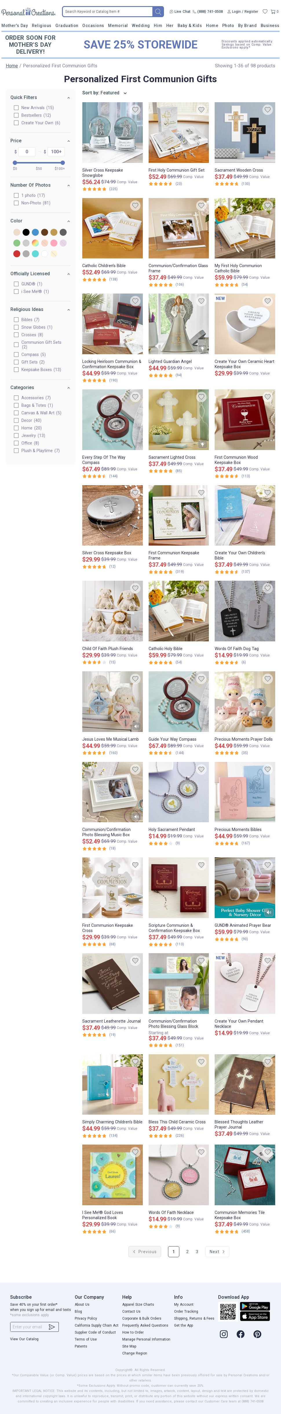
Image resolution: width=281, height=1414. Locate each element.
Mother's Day (14, 25)
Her (170, 25)
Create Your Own (40, 122)
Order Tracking (186, 1311)
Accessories (36, 397)
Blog (78, 1311)
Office (30, 443)
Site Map (129, 1346)
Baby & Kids (190, 25)
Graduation (66, 25)
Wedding (141, 25)
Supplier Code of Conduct (95, 1332)
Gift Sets (33, 362)
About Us (82, 1305)
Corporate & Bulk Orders (141, 1318)
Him (158, 25)
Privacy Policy (86, 1318)
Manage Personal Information (146, 1339)
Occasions (93, 25)
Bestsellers (36, 115)
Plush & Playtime (40, 450)
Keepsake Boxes (41, 369)
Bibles (30, 319)
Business (270, 25)
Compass (33, 354)
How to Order (133, 1332)
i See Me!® (35, 291)
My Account (184, 1305)
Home (212, 25)
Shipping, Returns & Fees (194, 1318)
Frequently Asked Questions (145, 1325)
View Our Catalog (24, 1339)
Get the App (183, 1325)
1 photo (33, 195)
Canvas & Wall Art (41, 413)
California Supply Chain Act (96, 1325)
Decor (31, 420)
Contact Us (131, 1311)
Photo (228, 25)
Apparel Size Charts (138, 1305)
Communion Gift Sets (41, 344)
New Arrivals (37, 107)
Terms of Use (86, 1339)
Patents (81, 1346)
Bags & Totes (37, 405)
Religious (42, 25)
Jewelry (33, 435)
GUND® (31, 284)
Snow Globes (36, 327)
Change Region (134, 1353)
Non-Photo (35, 203)
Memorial (118, 25)
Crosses (32, 334)
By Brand (247, 25)
